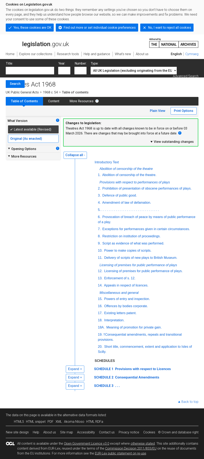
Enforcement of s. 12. (119, 278)
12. (100, 271)
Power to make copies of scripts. (127, 250)
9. (99, 243)
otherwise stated (143, 443)
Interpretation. (113, 320)
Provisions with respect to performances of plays (135, 182)
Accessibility (86, 432)
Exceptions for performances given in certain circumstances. (145, 229)
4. (99, 202)
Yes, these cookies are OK (32, 28)
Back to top (189, 402)
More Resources (81, 101)
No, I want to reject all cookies (169, 28)
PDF (51, 422)
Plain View (157, 111)
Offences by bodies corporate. (125, 306)
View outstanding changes (172, 142)
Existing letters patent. (120, 313)
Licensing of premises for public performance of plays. (143, 271)
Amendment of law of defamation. (126, 202)
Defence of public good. (119, 195)
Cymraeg (191, 54)
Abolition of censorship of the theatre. (128, 175)
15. (100, 299)
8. (99, 236)
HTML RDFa (94, 422)
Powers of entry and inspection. (126, 299)
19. (100, 334)
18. (100, 320)
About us (49, 432)
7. (99, 229)
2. (99, 188)
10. (100, 250)
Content (53, 101)
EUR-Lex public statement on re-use (120, 453)
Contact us (107, 432)
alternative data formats (80, 415)
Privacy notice (129, 432)
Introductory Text (107, 162)
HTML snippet (36, 422)
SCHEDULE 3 (103, 386)
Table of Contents (24, 101)
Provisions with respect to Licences (142, 369)
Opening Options (21, 149)
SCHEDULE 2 (103, 377)
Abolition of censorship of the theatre (126, 168)
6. (99, 217)
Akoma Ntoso (74, 422)
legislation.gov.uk (37, 42)
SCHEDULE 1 (103, 369)
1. (99, 175)
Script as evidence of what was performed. (132, 243)
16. (100, 306)
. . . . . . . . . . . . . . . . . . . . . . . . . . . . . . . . (130, 209)
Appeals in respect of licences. (125, 285)
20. (100, 346)
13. (100, 278)
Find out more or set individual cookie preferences (100, 28)
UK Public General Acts (22, 92)
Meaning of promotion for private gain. (133, 327)
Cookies (149, 432)
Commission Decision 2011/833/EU (130, 448)
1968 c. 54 (50, 92)
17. (100, 313)
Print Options (183, 111)
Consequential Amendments (136, 377)
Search (15, 84)
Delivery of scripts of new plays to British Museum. (140, 257)
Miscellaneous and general (119, 292)
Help (36, 432)
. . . (117, 385)
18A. (101, 327)
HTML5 (19, 422)
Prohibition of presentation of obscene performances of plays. (146, 188)
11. (100, 257)
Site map (66, 432)
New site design (17, 432)
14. (100, 285)
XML (59, 422)
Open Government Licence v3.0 (86, 443)
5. (99, 209)
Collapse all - (75, 155)
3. (99, 195)
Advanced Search (185, 76)
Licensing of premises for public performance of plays (138, 265)
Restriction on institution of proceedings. (131, 236)
